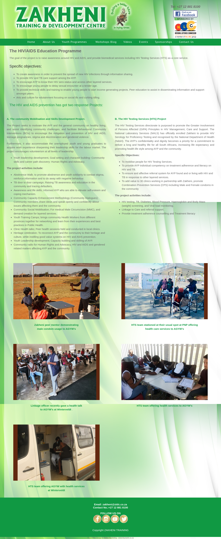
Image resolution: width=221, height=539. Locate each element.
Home (31, 42)
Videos (127, 42)
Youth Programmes (75, 42)
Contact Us (186, 42)
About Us (49, 42)
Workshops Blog (106, 42)
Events (143, 42)
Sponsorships (163, 42)
